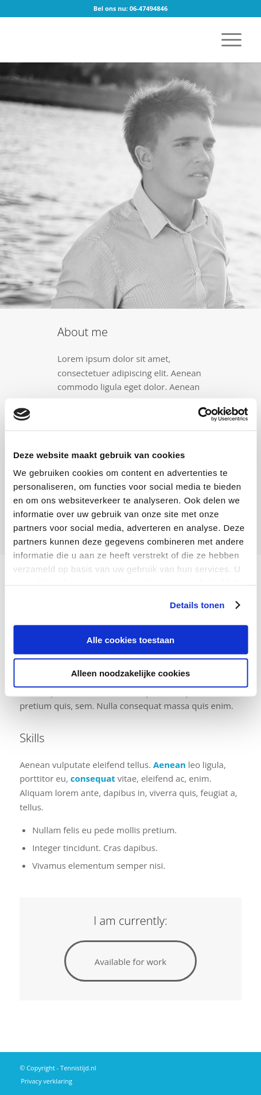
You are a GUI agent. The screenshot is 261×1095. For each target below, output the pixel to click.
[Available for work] (130, 961)
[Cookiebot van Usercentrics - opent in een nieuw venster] (197, 414)
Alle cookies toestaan (130, 639)
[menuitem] (225, 39)
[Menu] (225, 39)
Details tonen (197, 605)
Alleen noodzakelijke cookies (130, 673)
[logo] (108, 39)
